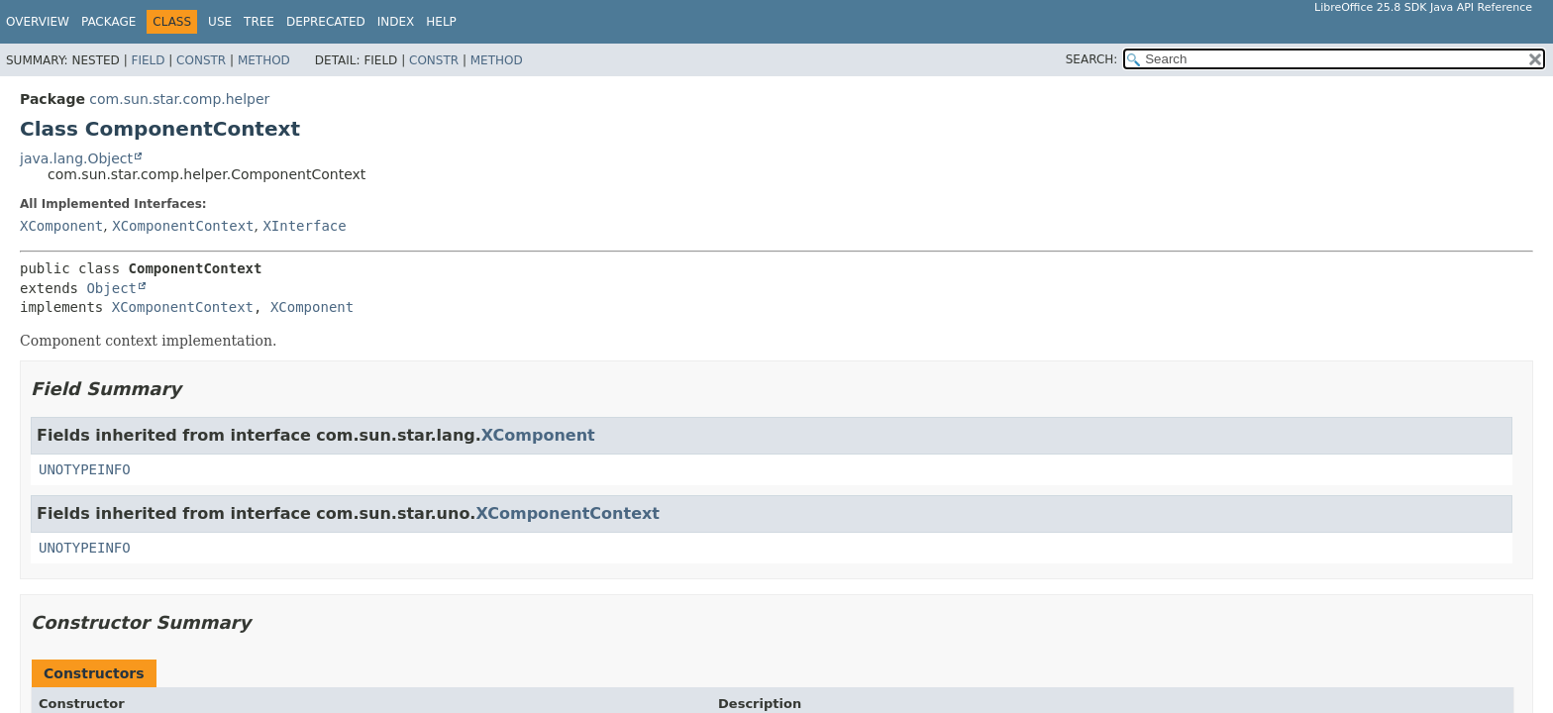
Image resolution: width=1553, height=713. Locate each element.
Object (111, 288)
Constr (201, 60)
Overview (37, 22)
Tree (259, 22)
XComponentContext (183, 226)
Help (441, 22)
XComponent (61, 226)
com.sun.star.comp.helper (179, 99)
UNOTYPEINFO (85, 469)
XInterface (304, 226)
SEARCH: (1092, 59)
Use (220, 22)
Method (264, 60)
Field (147, 60)
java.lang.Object (76, 158)
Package (108, 22)
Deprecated (325, 22)
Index (396, 22)
